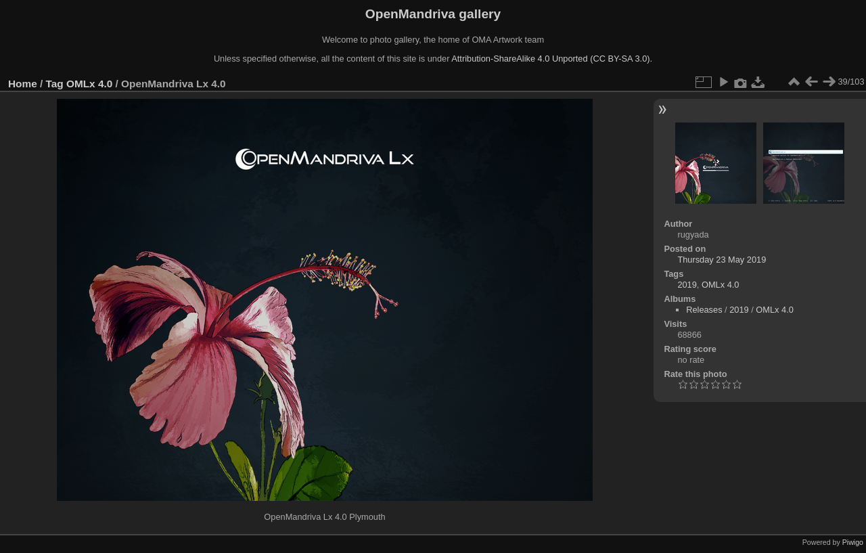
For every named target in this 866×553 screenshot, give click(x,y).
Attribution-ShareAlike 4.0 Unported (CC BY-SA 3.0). (551, 58)
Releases (704, 310)
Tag (55, 83)
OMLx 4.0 (89, 83)
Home (22, 83)
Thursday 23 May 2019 (721, 260)
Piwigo (852, 542)
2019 (686, 285)
